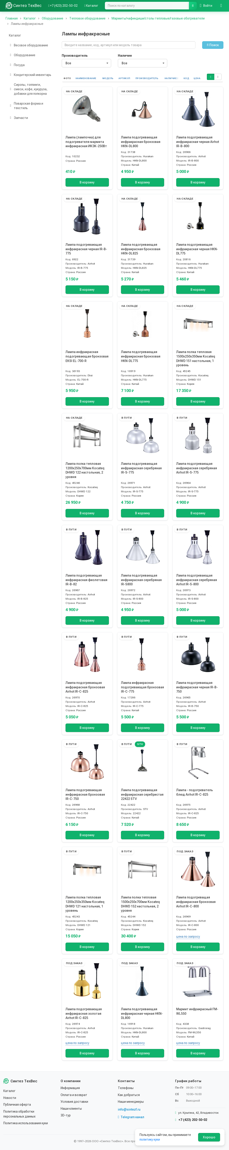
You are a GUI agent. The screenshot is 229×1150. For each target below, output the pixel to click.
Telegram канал (131, 1117)
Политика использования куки (25, 1123)
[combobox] (86, 63)
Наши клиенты (71, 1108)
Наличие (125, 55)
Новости (9, 1098)
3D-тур (66, 1115)
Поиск (213, 45)
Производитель (75, 55)
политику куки (150, 1139)
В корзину (87, 182)
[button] (210, 77)
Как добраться (129, 1095)
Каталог (15, 35)
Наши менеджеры (131, 1101)
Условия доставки (74, 1101)
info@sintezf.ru (129, 1109)
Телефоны (126, 1088)
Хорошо (209, 1137)
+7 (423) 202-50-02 (191, 1120)
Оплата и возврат (74, 1095)
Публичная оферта (17, 1104)
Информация (70, 1088)
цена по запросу (188, 936)
